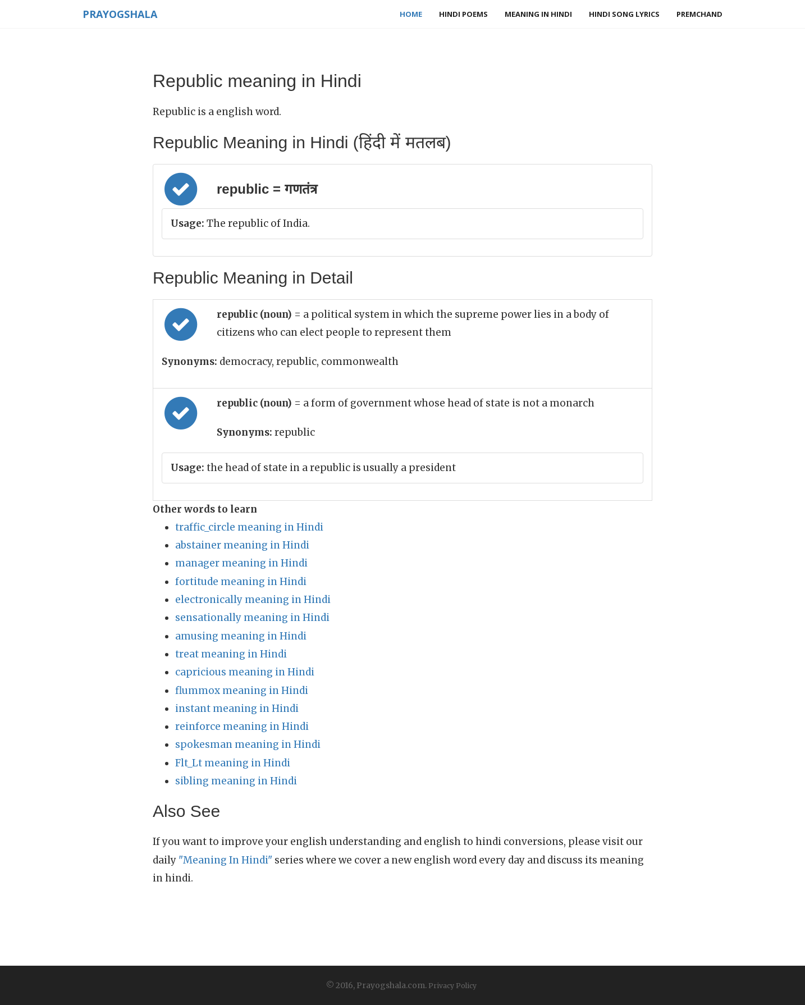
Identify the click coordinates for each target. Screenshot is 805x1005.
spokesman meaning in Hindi (248, 744)
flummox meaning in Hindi (241, 690)
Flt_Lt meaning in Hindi (232, 763)
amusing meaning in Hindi (241, 636)
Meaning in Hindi (538, 14)
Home (411, 14)
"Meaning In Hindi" (225, 860)
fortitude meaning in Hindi (241, 581)
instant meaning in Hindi (237, 708)
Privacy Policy (452, 985)
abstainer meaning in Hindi (242, 545)
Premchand (699, 14)
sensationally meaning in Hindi (252, 617)
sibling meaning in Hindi (236, 781)
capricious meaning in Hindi (244, 672)
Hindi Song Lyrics (624, 14)
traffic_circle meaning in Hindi (249, 527)
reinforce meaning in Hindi (242, 726)
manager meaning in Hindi (241, 563)
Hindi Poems (463, 14)
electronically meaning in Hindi (253, 599)
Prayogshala (120, 14)
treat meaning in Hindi (231, 654)
